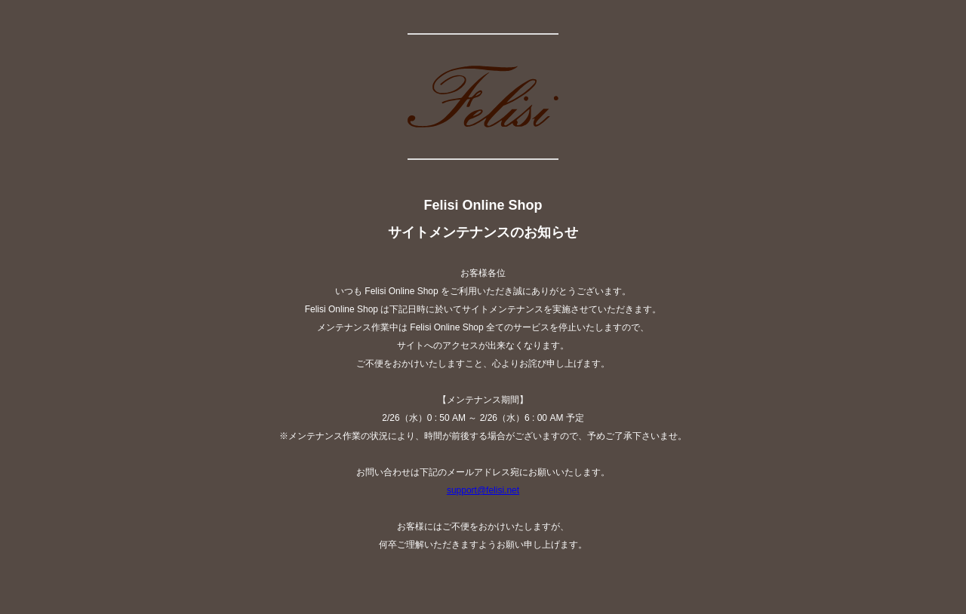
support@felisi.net (483, 490)
